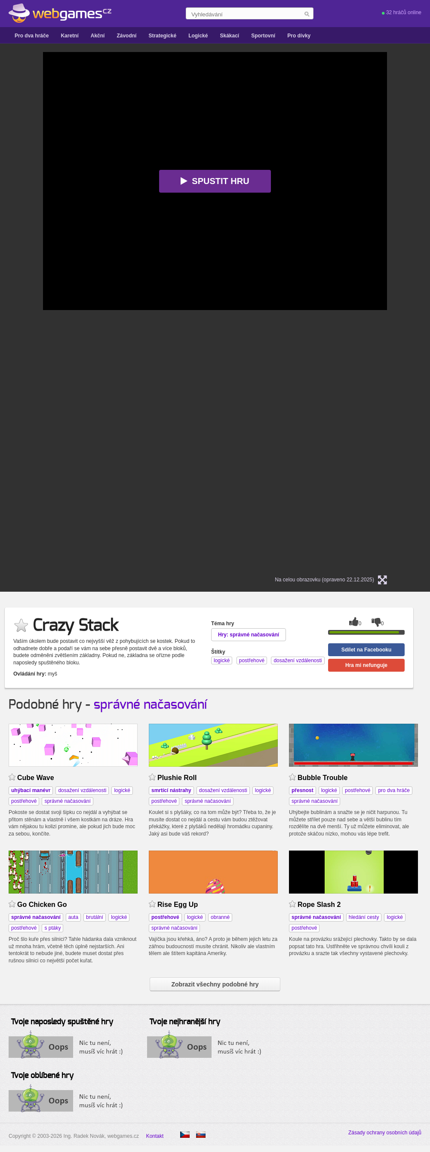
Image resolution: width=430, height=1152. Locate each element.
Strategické (162, 36)
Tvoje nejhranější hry (184, 1022)
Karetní (69, 36)
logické (122, 790)
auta (73, 917)
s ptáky (52, 928)
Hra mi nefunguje (366, 665)
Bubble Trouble (322, 777)
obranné (220, 917)
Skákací (229, 36)
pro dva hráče (393, 790)
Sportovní (263, 36)
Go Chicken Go (42, 904)
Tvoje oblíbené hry (42, 1076)
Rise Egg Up (177, 904)
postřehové (24, 801)
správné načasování (150, 704)
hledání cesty (364, 917)
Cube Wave (35, 777)
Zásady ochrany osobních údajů (384, 1133)
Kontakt (155, 1136)
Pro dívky (298, 36)
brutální (94, 917)
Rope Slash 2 (319, 904)
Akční (98, 36)
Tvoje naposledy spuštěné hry (62, 1022)
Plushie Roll (177, 777)
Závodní (126, 36)
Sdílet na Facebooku (366, 650)
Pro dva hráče (32, 36)
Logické (198, 36)
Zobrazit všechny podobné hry (214, 984)
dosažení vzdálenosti (82, 790)
